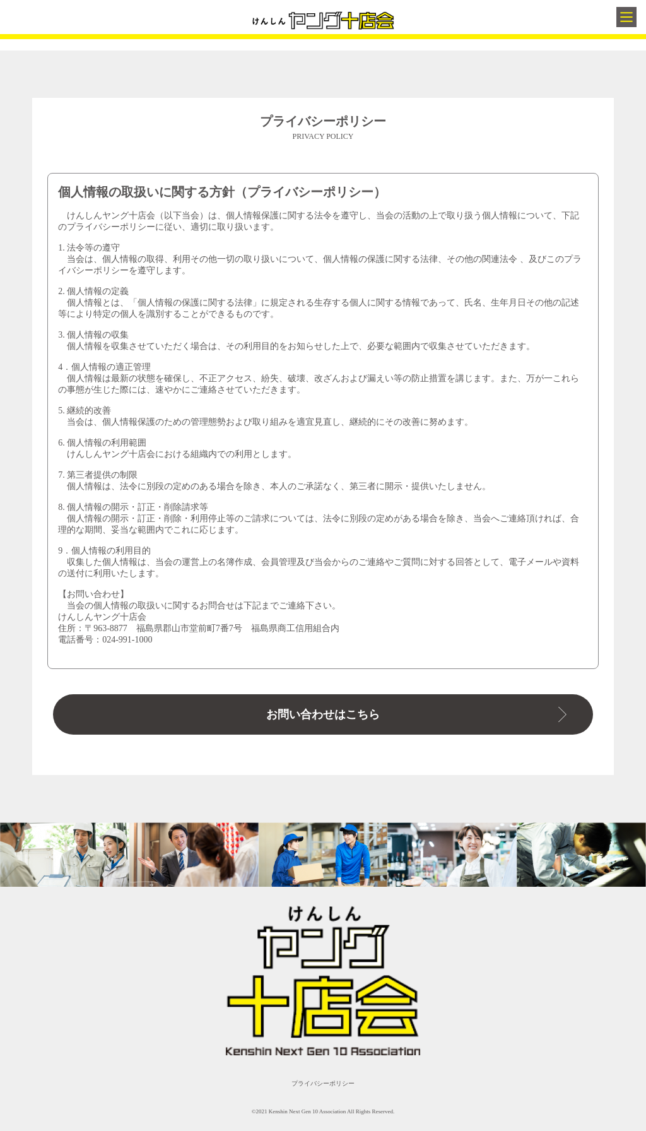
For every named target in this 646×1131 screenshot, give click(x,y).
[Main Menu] (626, 17)
